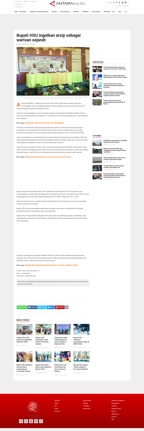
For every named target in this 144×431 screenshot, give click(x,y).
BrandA (114, 411)
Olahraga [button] (76, 11)
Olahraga (85, 403)
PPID (113, 419)
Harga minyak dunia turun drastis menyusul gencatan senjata (115, 158)
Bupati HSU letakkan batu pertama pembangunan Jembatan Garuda (24, 368)
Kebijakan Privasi (116, 408)
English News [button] (96, 11)
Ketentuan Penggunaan (118, 400)
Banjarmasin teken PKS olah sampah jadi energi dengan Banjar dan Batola (115, 150)
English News (86, 408)
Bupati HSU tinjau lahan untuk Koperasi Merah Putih (43, 367)
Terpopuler (97, 62)
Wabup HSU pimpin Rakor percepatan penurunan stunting (47, 157)
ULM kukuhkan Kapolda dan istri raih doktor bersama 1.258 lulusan (115, 68)
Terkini (25, 1)
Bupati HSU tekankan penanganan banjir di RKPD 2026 (81, 341)
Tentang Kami (19, 7)
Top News (18, 1)
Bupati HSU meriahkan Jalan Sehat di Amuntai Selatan (42, 341)
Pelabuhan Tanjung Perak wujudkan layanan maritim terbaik (115, 141)
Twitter (56, 408)
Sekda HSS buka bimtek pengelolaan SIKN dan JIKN (24, 340)
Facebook (57, 411)
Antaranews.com (20, 4)
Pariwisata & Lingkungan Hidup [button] (39, 11)
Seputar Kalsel (87, 400)
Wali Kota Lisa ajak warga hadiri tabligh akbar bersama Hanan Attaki (115, 76)
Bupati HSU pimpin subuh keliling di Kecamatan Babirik (81, 367)
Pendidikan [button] (85, 11)
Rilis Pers (33, 1)
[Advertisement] (72, 21)
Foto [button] (113, 11)
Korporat (114, 417)
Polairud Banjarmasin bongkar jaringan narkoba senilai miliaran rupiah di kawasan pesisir (114, 93)
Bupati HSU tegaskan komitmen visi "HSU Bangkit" (44, 123)
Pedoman (114, 406)
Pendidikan (86, 406)
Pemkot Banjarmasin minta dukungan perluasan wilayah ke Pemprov (114, 85)
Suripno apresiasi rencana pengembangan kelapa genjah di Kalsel (114, 102)
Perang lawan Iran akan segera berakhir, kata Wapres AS (114, 166)
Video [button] (120, 11)
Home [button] (16, 11)
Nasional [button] (54, 11)
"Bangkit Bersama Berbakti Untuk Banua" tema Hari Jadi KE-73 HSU (51, 265)
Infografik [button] (107, 11)
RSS (55, 406)
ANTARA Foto (115, 414)
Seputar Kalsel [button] (65, 11)
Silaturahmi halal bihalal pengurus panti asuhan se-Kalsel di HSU (60, 341)
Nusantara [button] (23, 11)
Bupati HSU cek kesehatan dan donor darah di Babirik (60, 368)
